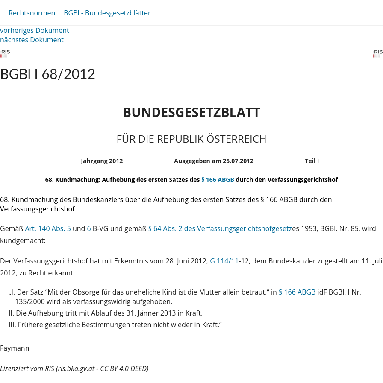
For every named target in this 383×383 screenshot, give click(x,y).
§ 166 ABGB (217, 179)
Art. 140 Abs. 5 (48, 228)
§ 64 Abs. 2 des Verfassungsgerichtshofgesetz (220, 228)
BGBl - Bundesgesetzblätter (107, 13)
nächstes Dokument (32, 39)
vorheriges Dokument (34, 30)
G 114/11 (224, 261)
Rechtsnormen (32, 13)
